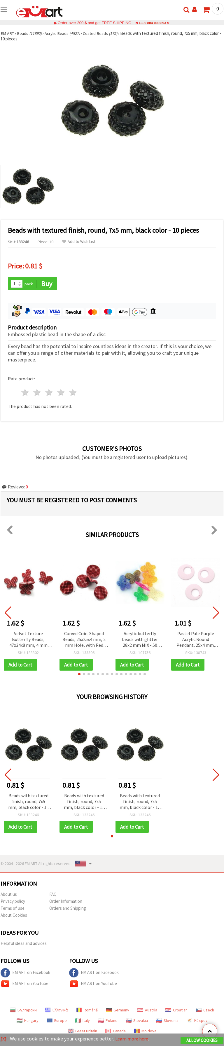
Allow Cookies (202, 1040)
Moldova (145, 1032)
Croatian (176, 1010)
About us (9, 895)
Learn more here (133, 1039)
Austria (147, 1010)
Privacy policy (13, 902)
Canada (115, 1032)
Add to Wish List (78, 241)
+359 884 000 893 (152, 23)
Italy (82, 1021)
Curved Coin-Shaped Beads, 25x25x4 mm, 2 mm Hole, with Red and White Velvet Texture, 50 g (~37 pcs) (84, 640)
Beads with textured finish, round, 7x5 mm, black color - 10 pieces (28, 802)
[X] (4, 1039)
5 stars (73, 393)
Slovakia (137, 1021)
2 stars (37, 393)
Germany (117, 1010)
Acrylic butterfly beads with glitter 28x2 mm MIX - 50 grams (140, 640)
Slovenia (167, 1021)
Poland (108, 1021)
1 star (26, 393)
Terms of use (12, 909)
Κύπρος (197, 1021)
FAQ (53, 895)
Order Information (65, 902)
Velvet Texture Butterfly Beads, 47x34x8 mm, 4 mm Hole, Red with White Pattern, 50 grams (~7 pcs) (28, 640)
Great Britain (82, 1032)
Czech (205, 1010)
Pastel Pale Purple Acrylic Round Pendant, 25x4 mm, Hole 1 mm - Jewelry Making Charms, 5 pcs (195, 640)
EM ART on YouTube (24, 984)
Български (23, 1011)
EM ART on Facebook (25, 973)
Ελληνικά (56, 1011)
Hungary (27, 1021)
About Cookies (14, 916)
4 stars (61, 393)
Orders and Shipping (67, 909)
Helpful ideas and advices (24, 944)
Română (87, 1011)
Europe (57, 1021)
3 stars (49, 393)
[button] (79, 675)
